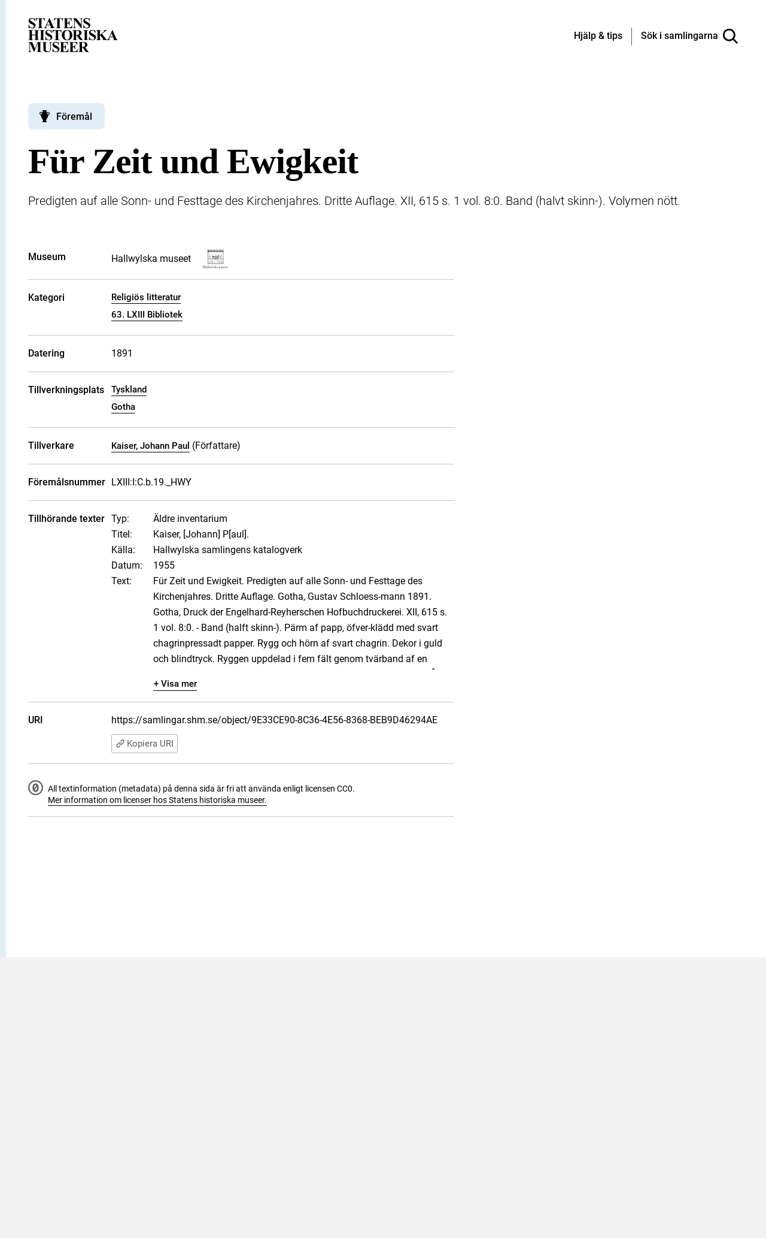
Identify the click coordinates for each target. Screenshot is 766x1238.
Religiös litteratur (146, 297)
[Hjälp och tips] (598, 37)
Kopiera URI (144, 743)
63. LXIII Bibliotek (147, 314)
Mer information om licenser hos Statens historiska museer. (157, 800)
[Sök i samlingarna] (689, 36)
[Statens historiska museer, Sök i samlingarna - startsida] (73, 34)
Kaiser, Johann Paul (150, 445)
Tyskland (129, 389)
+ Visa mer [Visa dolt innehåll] (175, 683)
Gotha (123, 406)
